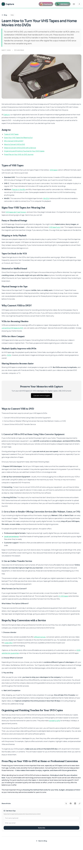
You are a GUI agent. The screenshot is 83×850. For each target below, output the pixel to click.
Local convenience (11, 536)
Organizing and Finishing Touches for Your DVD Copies (24, 151)
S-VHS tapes (63, 596)
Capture (7, 114)
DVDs (9, 355)
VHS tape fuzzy (54, 227)
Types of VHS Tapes (11, 134)
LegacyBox (8, 643)
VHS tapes (53, 170)
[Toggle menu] (74, 4)
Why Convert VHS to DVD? (13, 141)
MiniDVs (46, 198)
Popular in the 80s (18, 189)
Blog (4, 15)
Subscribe (41, 828)
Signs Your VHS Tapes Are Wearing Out (18, 137)
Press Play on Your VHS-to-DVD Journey (18, 154)
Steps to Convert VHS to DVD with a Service (20, 148)
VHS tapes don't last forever (16, 212)
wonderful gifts (54, 720)
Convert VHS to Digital (41, 395)
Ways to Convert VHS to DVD (14, 144)
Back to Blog (41, 841)
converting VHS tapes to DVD (12, 328)
